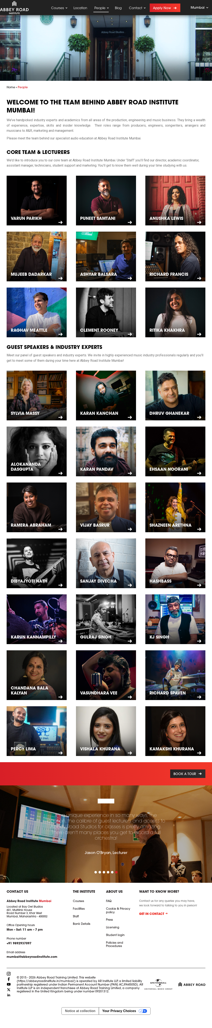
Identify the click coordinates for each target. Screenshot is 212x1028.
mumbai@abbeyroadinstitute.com (32, 957)
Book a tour (184, 774)
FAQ (109, 901)
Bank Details (81, 924)
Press (109, 920)
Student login (115, 935)
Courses (57, 8)
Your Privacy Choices (119, 1011)
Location (80, 8)
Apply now (162, 8)
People (99, 8)
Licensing (112, 927)
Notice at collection (80, 1011)
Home (11, 87)
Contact (135, 8)
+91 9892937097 (19, 943)
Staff (76, 916)
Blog (118, 8)
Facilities (79, 909)
